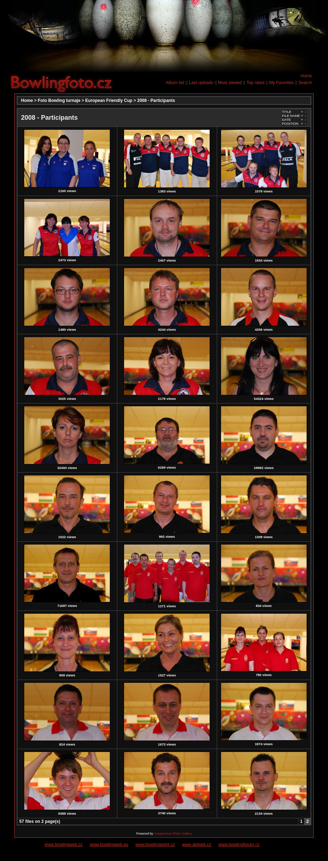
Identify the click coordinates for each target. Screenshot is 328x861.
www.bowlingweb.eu (109, 844)
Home (306, 75)
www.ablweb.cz (196, 844)
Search (305, 82)
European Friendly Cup (108, 100)
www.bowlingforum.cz (239, 844)
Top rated (256, 82)
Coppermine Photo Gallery (173, 833)
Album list (175, 82)
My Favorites (281, 82)
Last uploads (201, 82)
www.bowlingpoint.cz (155, 844)
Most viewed (230, 82)
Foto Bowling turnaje (59, 100)
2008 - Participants (156, 100)
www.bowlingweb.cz (64, 844)
